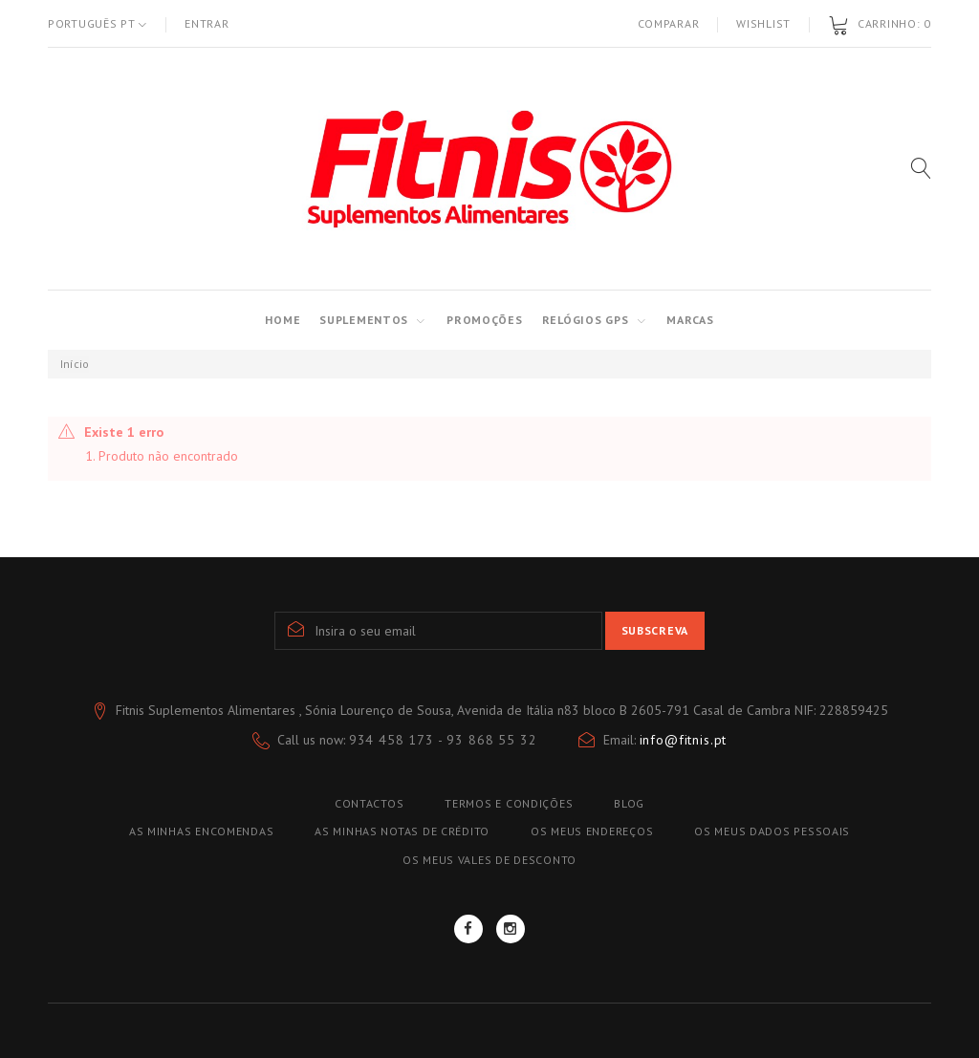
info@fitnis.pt (684, 739)
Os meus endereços (592, 831)
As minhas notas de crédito (402, 831)
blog (629, 803)
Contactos (369, 803)
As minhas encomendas (201, 831)
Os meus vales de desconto (489, 860)
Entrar (206, 23)
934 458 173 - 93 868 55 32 (443, 739)
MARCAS (689, 320)
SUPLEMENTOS (363, 320)
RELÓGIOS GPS (585, 320)
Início (74, 363)
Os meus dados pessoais (772, 831)
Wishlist (763, 23)
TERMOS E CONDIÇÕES (509, 803)
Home (282, 320)
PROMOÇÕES (484, 320)
